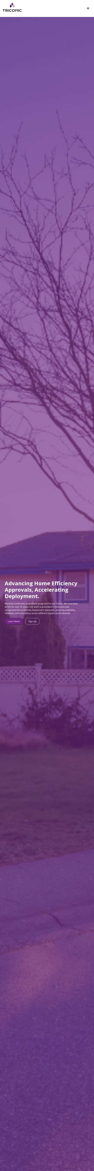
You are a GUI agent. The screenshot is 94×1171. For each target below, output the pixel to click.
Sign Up (32, 621)
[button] (88, 8)
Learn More (14, 621)
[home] (12, 8)
